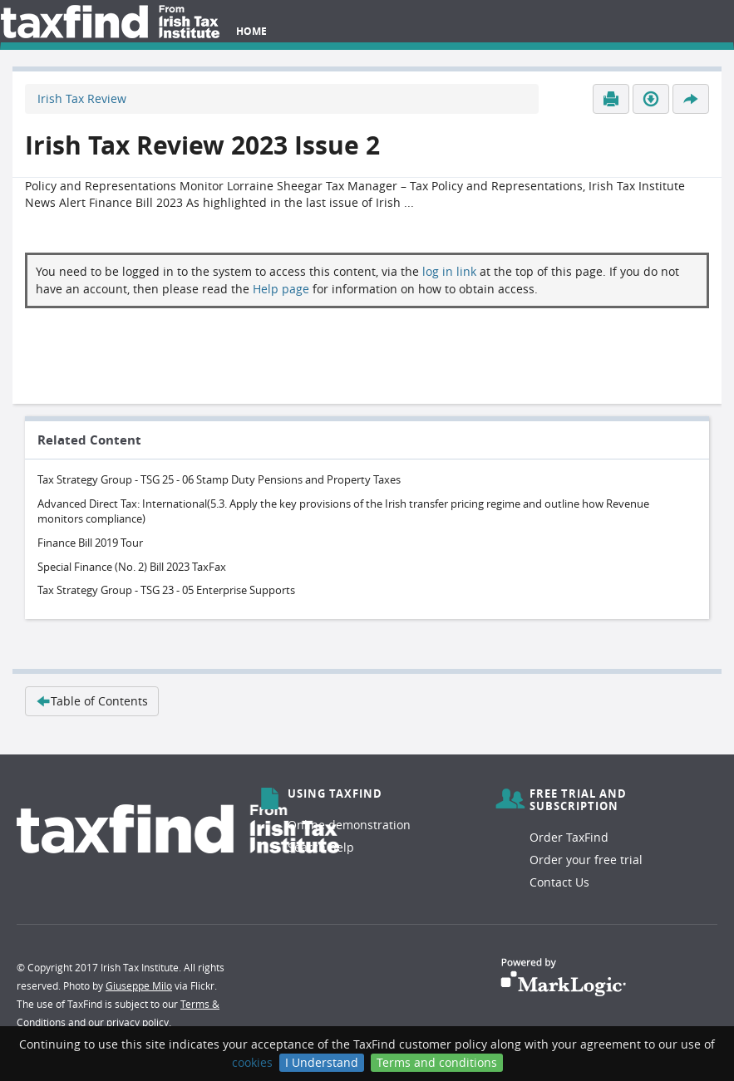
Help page (281, 289)
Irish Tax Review (81, 98)
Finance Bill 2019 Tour (90, 542)
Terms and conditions (437, 1062)
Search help (321, 847)
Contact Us (559, 882)
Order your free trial (586, 859)
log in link (449, 271)
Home (251, 31)
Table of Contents (92, 701)
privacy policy (137, 1022)
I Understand (321, 1062)
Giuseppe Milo (139, 985)
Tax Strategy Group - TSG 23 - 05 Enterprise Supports (166, 589)
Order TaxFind (569, 837)
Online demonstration (349, 825)
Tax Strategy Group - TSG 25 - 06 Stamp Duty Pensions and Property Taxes (219, 479)
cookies (252, 1062)
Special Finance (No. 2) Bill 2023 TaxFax (131, 566)
